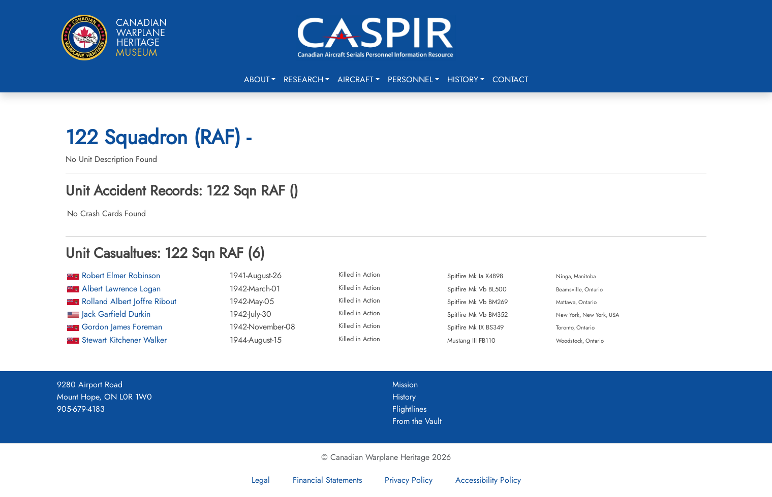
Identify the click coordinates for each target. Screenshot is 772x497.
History (462, 79)
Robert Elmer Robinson (121, 275)
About (256, 79)
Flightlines (409, 409)
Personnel (410, 79)
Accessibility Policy (488, 480)
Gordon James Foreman (122, 327)
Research (303, 79)
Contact (510, 79)
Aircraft (355, 79)
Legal (261, 480)
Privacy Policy (409, 480)
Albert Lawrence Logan (121, 288)
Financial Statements (327, 480)
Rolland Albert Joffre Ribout (129, 301)
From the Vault (417, 421)
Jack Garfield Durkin (116, 314)
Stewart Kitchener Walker (124, 340)
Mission (405, 384)
